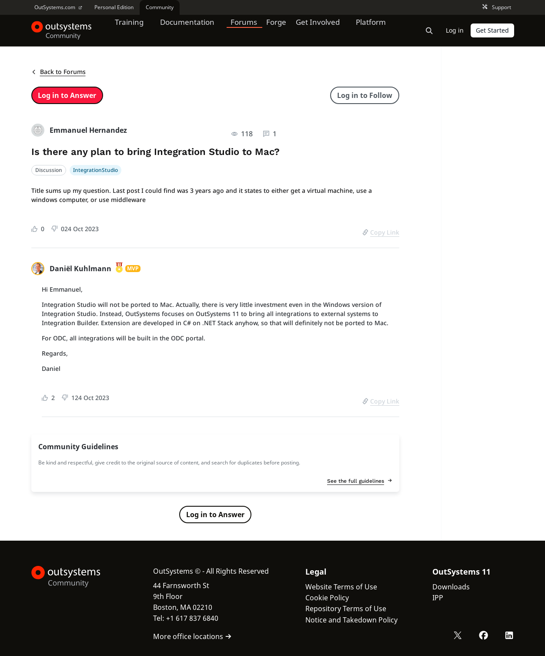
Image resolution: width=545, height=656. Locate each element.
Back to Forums (58, 71)
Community (160, 7)
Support (496, 7)
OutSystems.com (58, 7)
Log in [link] (455, 30)
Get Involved (320, 30)
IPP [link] (437, 597)
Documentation (189, 30)
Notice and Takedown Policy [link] (351, 620)
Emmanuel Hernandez (88, 130)
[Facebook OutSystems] (484, 635)
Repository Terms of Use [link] (345, 608)
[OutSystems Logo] (74, 577)
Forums (247, 30)
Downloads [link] (451, 587)
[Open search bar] (429, 30)
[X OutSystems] (459, 635)
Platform (375, 30)
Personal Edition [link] (114, 7)
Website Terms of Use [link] (341, 587)
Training (130, 30)
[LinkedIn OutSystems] (509, 635)
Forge (280, 30)
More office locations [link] (192, 636)
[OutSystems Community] (61, 30)
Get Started (492, 30)
